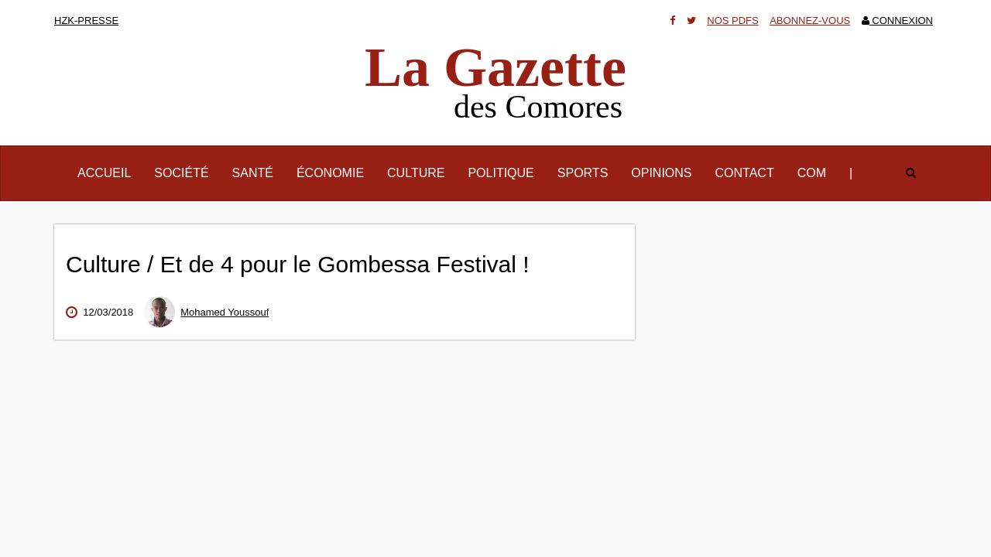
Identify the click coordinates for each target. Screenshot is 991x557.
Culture (415, 172)
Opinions (661, 172)
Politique (500, 172)
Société (181, 172)
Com (811, 172)
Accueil (109, 172)
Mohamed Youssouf (224, 312)
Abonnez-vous (810, 20)
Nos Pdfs (732, 20)
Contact (744, 172)
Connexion (897, 20)
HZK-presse (86, 20)
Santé (252, 172)
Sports (583, 172)
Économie (330, 172)
